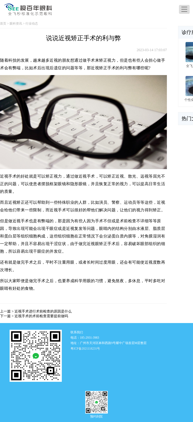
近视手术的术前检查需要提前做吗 (41, 316)
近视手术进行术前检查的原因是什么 (43, 311)
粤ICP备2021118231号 (85, 348)
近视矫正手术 (103, 68)
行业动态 (31, 23)
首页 (3, 23)
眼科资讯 (16, 23)
